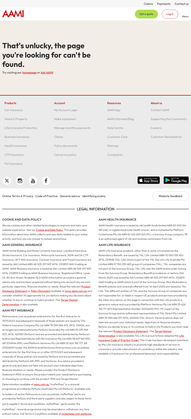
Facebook (46, 180)
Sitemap (112, 148)
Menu (185, 16)
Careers (156, 130)
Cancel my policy (65, 157)
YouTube (33, 180)
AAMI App (113, 112)
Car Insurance (13, 112)
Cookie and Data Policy (49, 230)
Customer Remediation (166, 139)
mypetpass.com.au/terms (76, 413)
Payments (163, 4)
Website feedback (171, 196)
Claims (148, 4)
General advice (70, 196)
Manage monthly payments (72, 130)
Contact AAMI (160, 112)
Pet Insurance (13, 165)
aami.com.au (41, 384)
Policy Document (40, 291)
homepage (29, 72)
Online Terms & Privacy (17, 196)
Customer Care (117, 139)
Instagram (20, 180)
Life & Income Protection (20, 130)
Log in (169, 14)
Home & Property (15, 121)
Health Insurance (15, 148)
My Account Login (66, 112)
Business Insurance (16, 139)
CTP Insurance (14, 157)
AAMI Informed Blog (120, 121)
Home (13, 13)
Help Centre (115, 130)
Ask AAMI (47, 72)
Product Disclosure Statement (130, 331)
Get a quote (146, 14)
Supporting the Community (169, 121)
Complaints (115, 157)
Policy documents (65, 148)
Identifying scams (94, 196)
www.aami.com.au (76, 291)
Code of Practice (46, 196)
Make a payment (65, 121)
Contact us (182, 4)
